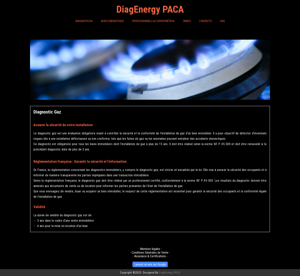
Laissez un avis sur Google (150, 264)
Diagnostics (84, 21)
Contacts (205, 21)
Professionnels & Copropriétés (153, 21)
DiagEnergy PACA (150, 9)
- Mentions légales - (150, 249)
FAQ (222, 21)
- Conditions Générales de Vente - (150, 252)
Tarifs (187, 21)
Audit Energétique (112, 21)
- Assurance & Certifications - (150, 256)
